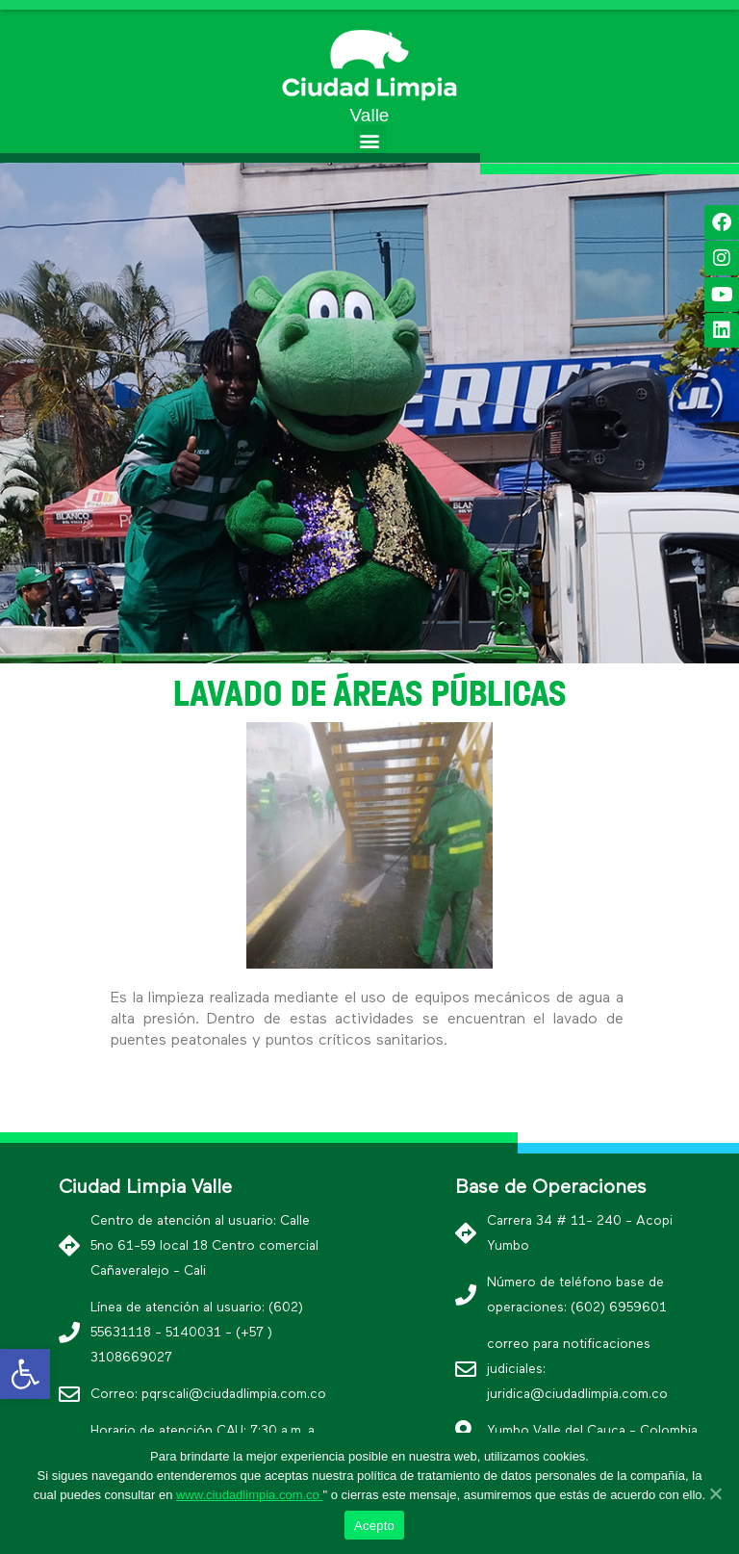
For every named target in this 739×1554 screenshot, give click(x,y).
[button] (370, 140)
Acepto (374, 1525)
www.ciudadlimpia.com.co (249, 1495)
